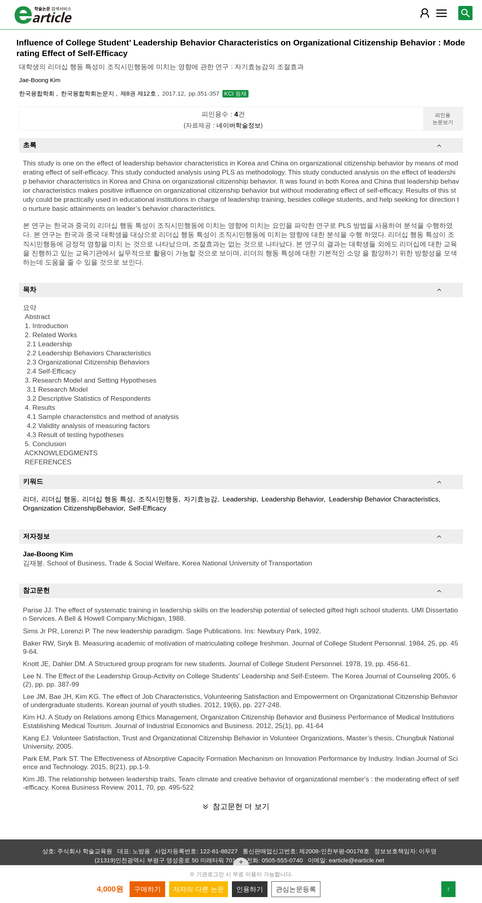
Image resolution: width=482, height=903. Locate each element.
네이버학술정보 (239, 125)
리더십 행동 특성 (107, 499)
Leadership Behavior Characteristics (383, 499)
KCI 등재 (235, 93)
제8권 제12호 (139, 93)
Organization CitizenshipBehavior (73, 508)
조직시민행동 (158, 499)
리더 (29, 499)
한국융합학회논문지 (88, 93)
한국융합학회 (37, 93)
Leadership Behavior (293, 499)
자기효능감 (200, 499)
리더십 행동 (59, 499)
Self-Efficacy (148, 508)
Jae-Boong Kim (39, 80)
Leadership (239, 499)
